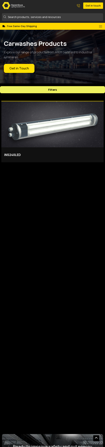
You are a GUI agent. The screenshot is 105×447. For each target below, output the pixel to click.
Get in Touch (19, 68)
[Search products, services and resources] (52, 17)
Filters (52, 90)
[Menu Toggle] (100, 26)
